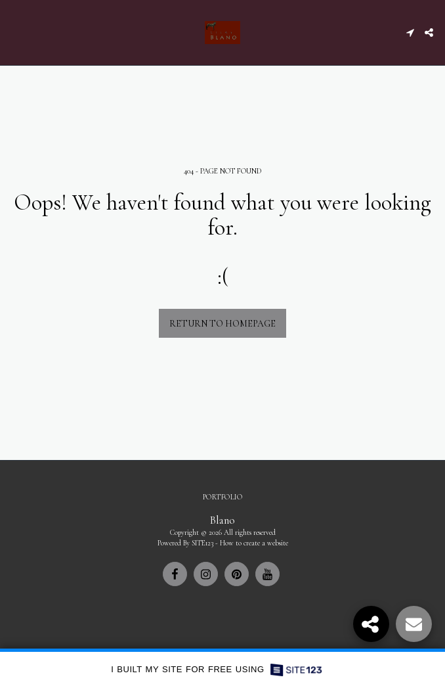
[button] (14, 32)
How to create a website (254, 543)
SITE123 (202, 543)
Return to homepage (222, 323)
